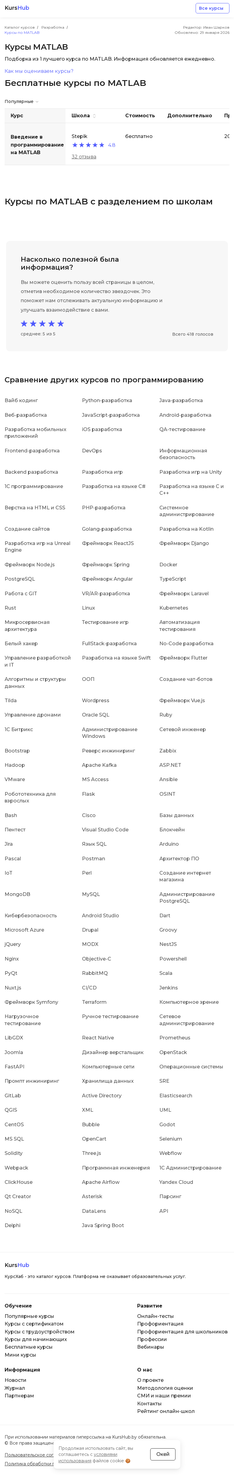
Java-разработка (181, 400)
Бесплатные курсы (29, 1347)
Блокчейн (172, 830)
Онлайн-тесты (155, 1316)
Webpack (16, 1168)
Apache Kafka (99, 765)
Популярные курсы (29, 1316)
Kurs (17, 8)
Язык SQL (94, 844)
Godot (167, 1124)
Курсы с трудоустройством (40, 1332)
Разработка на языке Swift (116, 658)
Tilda (11, 700)
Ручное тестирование (110, 1016)
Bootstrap (17, 751)
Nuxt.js (13, 988)
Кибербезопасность (31, 916)
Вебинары (150, 1347)
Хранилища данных (108, 1081)
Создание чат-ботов (185, 679)
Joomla (14, 1052)
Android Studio (100, 916)
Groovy (168, 930)
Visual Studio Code (105, 830)
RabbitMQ (95, 973)
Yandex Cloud (176, 1182)
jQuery (13, 944)
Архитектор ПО (179, 859)
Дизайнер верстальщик (113, 1052)
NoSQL (13, 1211)
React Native (98, 1038)
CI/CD (89, 988)
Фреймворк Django (184, 543)
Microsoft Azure (24, 930)
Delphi (12, 1225)
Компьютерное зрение (189, 1002)
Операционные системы (191, 1067)
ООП (88, 679)
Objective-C (96, 959)
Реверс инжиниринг (108, 751)
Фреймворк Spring (105, 565)
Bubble (91, 1124)
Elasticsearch (175, 1096)
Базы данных (176, 815)
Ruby (165, 715)
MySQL (91, 894)
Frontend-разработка (32, 451)
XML (87, 1110)
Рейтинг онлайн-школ (166, 1411)
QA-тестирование (182, 429)
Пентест (15, 830)
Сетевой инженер (182, 729)
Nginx (12, 959)
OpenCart (94, 1139)
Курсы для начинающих (36, 1339)
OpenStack (173, 1052)
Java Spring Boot (103, 1225)
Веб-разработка (26, 415)
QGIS (11, 1110)
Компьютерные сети (108, 1067)
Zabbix (167, 751)
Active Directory (102, 1096)
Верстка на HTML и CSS (35, 508)
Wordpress (95, 700)
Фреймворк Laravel (184, 593)
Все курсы (211, 8)
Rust (10, 608)
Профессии (152, 1339)
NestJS (168, 944)
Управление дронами (33, 715)
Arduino (169, 844)
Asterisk (92, 1196)
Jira (9, 844)
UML (165, 1110)
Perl (87, 873)
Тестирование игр (105, 622)
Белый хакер (21, 643)
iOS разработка (102, 429)
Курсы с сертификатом (34, 1324)
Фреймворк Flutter (183, 658)
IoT (8, 873)
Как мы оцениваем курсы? (39, 71)
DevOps (92, 451)
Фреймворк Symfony (31, 1002)
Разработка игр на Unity (190, 472)
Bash (11, 815)
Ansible (168, 779)
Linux (88, 608)
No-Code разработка (186, 643)
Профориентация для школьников (182, 1332)
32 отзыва (84, 157)
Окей (163, 1454)
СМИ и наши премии (164, 1396)
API (163, 1211)
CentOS (14, 1124)
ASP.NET (170, 765)
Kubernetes (173, 608)
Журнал (15, 1388)
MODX (90, 944)
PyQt (11, 973)
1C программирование (34, 486)
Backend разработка (31, 472)
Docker (168, 565)
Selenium (170, 1139)
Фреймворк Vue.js (182, 700)
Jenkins (168, 988)
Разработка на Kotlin (186, 529)
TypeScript (172, 579)
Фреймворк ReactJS (108, 543)
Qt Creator (18, 1196)
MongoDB (17, 894)
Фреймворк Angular (107, 579)
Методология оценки (165, 1388)
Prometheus (174, 1038)
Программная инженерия (116, 1168)
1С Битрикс (19, 729)
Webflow (170, 1153)
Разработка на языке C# (114, 486)
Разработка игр (102, 472)
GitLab (13, 1096)
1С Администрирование (190, 1168)
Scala (165, 973)
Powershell (173, 959)
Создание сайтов (27, 529)
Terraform (94, 1002)
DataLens (94, 1211)
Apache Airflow (100, 1182)
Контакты (149, 1404)
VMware (15, 779)
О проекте (150, 1380)
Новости (16, 1380)
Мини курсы (20, 1355)
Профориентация (160, 1324)
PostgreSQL (20, 579)
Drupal (90, 930)
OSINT (167, 794)
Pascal (13, 859)
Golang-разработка (107, 529)
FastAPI (14, 1067)
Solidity (14, 1153)
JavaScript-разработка (111, 415)
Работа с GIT (21, 593)
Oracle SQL (95, 715)
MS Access (95, 779)
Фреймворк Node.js (30, 565)
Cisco (89, 815)
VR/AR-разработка (106, 593)
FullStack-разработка (109, 643)
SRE (164, 1081)
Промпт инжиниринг (32, 1081)
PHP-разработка (104, 508)
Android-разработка (185, 415)
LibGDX (14, 1038)
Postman (93, 859)
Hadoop (15, 765)
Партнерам (19, 1396)
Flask (88, 794)
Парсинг (170, 1196)
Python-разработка (107, 400)
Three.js (91, 1153)
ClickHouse (19, 1182)
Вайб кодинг (21, 400)
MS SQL (14, 1139)
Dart (164, 916)
